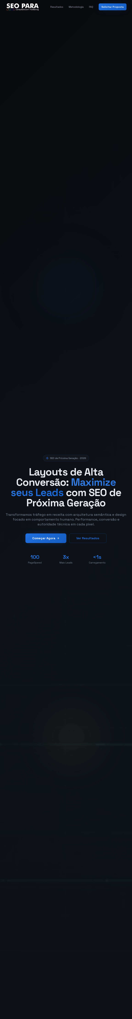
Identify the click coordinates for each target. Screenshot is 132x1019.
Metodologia (76, 6)
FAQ (91, 6)
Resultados (56, 6)
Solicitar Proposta (112, 6)
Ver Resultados (87, 541)
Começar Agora (45, 541)
